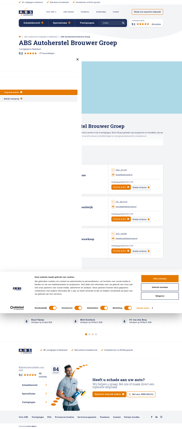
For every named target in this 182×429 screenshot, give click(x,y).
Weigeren (159, 412)
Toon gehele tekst (27, 147)
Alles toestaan (160, 394)
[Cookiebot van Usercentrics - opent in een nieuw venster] (17, 424)
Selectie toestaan (160, 403)
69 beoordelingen (72, 183)
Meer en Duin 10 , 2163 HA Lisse (59, 178)
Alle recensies (44, 370)
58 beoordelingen (72, 246)
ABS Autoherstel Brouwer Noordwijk (69, 206)
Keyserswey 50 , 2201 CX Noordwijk (61, 210)
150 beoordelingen (72, 214)
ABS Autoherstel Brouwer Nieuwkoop (70, 238)
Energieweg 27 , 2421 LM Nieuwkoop (62, 241)
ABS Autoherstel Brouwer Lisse (66, 175)
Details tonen (143, 424)
